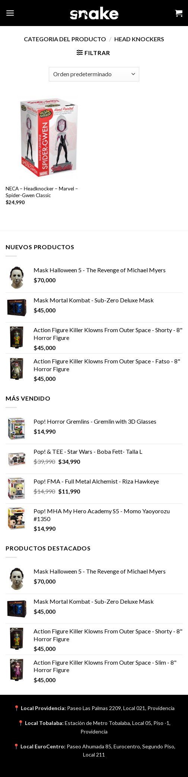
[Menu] (10, 13)
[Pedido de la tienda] (94, 74)
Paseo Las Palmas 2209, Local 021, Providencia (121, 708)
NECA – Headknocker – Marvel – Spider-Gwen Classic (42, 192)
